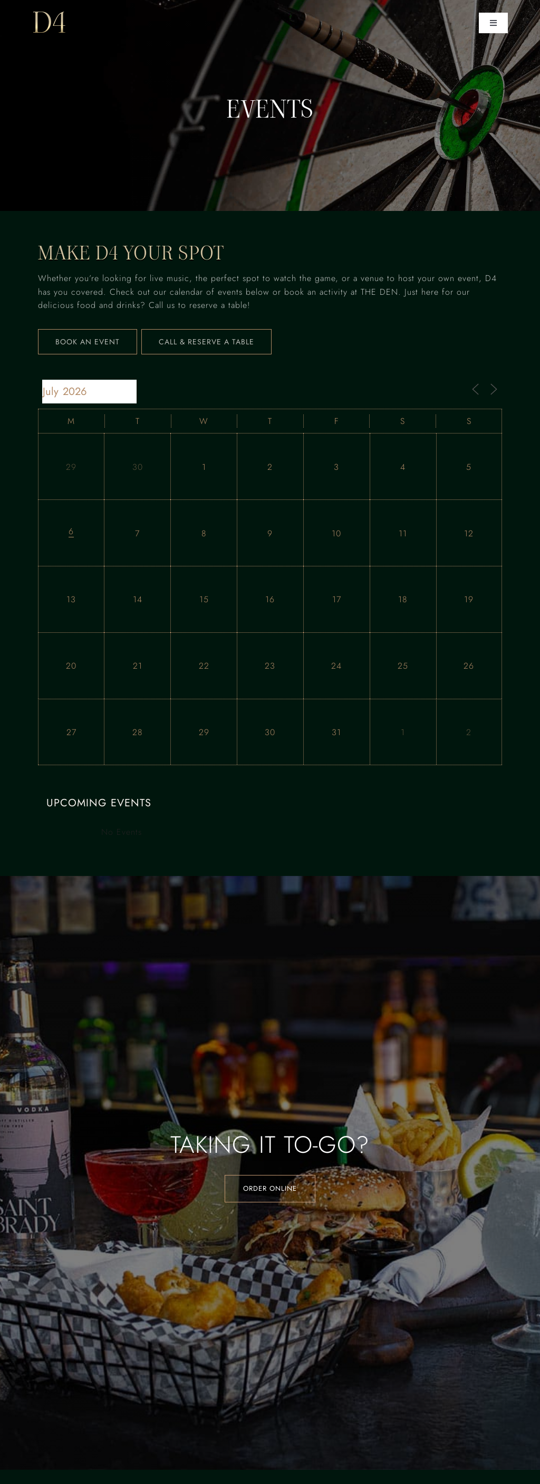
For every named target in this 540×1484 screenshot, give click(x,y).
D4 (49, 23)
